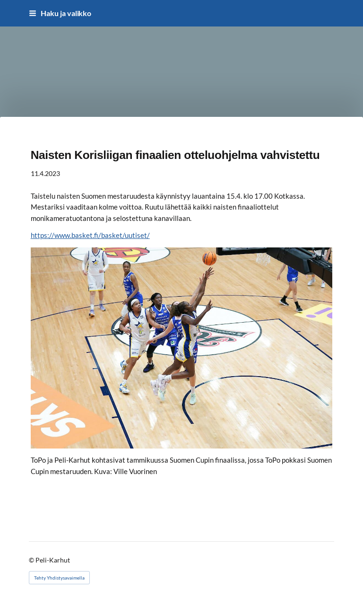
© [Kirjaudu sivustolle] (32, 560)
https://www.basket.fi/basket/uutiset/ (90, 235)
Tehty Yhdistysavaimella (59, 578)
